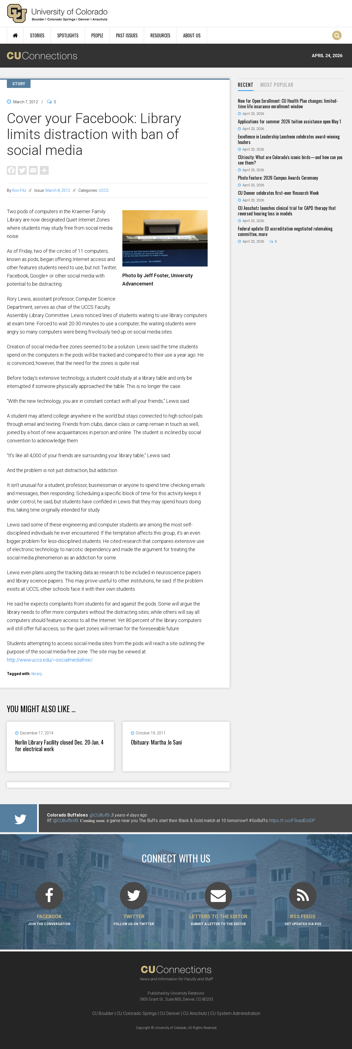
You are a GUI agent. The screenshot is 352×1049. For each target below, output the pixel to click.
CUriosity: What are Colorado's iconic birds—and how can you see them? (290, 160)
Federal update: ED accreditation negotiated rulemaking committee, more (285, 231)
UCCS (104, 190)
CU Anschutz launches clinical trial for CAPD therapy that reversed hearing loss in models (287, 211)
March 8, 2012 (57, 190)
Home (15, 35)
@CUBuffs (99, 815)
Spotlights (67, 35)
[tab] (246, 85)
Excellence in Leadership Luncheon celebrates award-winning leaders (289, 139)
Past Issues (127, 35)
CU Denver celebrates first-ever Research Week (278, 193)
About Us (191, 35)
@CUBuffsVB (65, 820)
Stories (37, 35)
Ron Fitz (19, 190)
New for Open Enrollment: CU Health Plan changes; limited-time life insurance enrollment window (288, 104)
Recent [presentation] (246, 84)
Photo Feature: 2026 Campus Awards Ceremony (278, 177)
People (97, 35)
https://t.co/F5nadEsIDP (292, 820)
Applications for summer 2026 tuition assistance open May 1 (289, 121)
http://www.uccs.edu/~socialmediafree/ (50, 660)
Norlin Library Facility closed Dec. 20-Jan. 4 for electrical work (59, 745)
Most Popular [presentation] (276, 84)
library (36, 673)
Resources (160, 35)
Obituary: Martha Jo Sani (156, 742)
